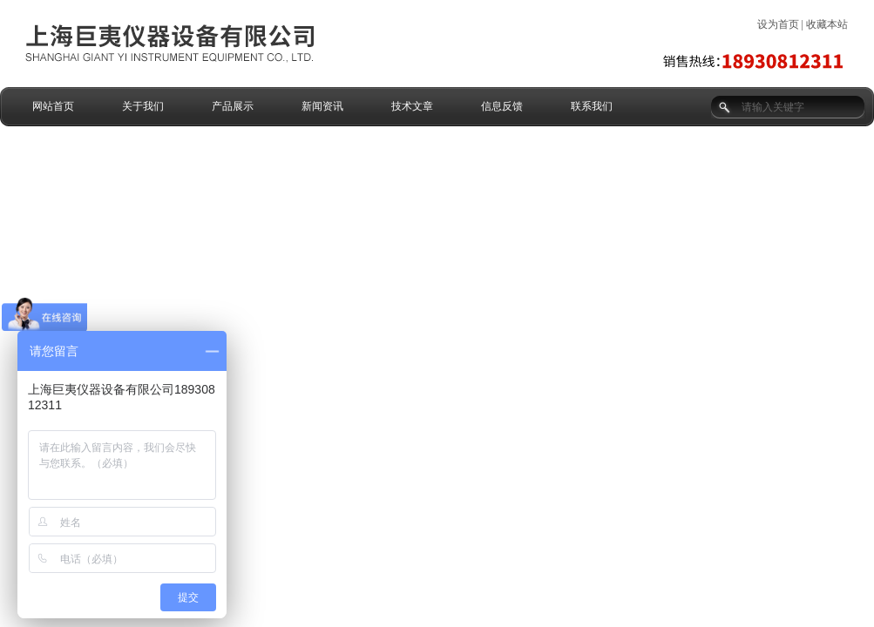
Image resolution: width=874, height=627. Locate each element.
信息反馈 (502, 106)
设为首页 (778, 24)
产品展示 (233, 106)
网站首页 (53, 106)
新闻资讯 (322, 106)
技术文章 (412, 106)
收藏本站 (827, 24)
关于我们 (143, 106)
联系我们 (592, 106)
